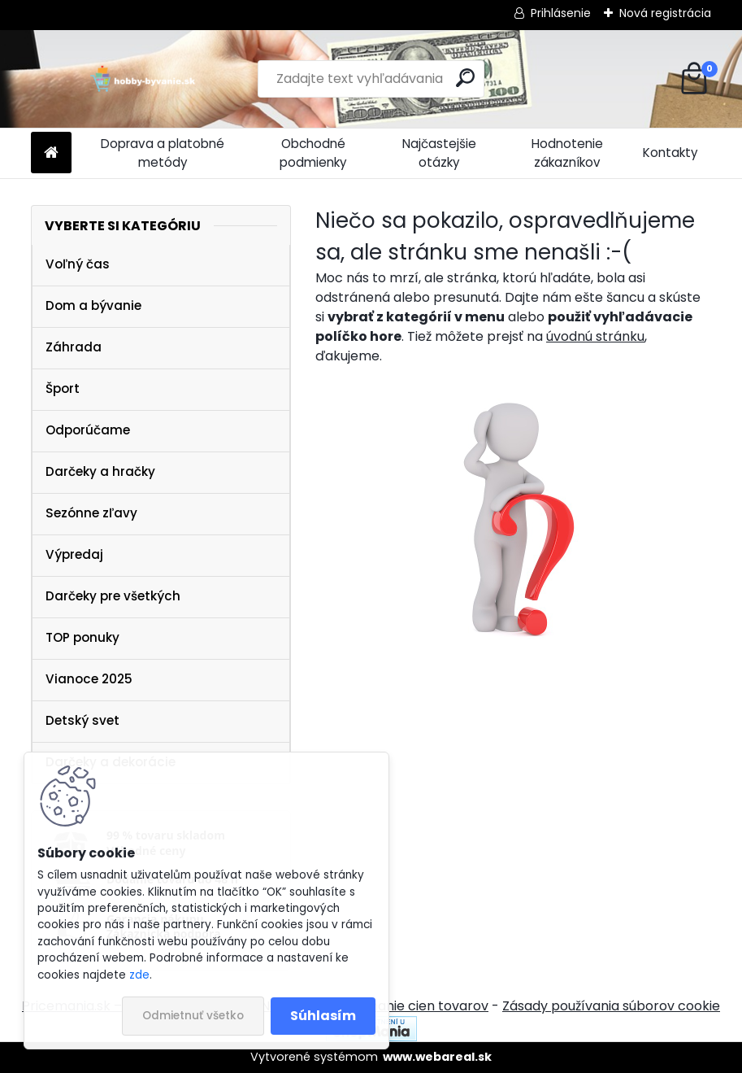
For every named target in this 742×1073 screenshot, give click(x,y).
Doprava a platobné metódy (162, 153)
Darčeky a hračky (100, 471)
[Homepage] (51, 153)
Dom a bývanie (93, 305)
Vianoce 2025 (89, 678)
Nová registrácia (665, 13)
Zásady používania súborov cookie (611, 1006)
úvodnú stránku (595, 336)
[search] (465, 77)
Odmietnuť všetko (193, 1015)
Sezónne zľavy (91, 512)
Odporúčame (88, 429)
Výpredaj (74, 554)
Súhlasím (323, 1015)
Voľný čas (78, 264)
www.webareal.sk (437, 1057)
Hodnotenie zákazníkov (567, 153)
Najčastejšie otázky (439, 153)
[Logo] (142, 79)
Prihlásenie (561, 13)
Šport (63, 388)
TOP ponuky (82, 637)
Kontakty (670, 152)
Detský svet (82, 720)
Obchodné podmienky (313, 153)
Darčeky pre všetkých (113, 595)
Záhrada (74, 346)
